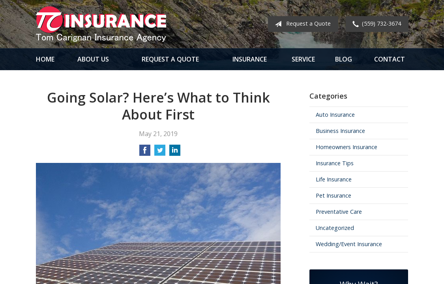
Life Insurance (334, 179)
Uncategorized (335, 228)
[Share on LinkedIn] (174, 152)
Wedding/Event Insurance (349, 244)
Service (303, 59)
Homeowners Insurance (346, 147)
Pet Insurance (333, 195)
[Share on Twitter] (159, 152)
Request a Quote (301, 24)
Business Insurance (340, 131)
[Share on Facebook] (144, 152)
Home (45, 59)
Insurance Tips (335, 163)
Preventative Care (339, 211)
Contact (389, 59)
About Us (93, 59)
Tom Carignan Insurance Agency (101, 24)
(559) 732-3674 (375, 24)
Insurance (249, 59)
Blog (343, 59)
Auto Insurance (335, 114)
